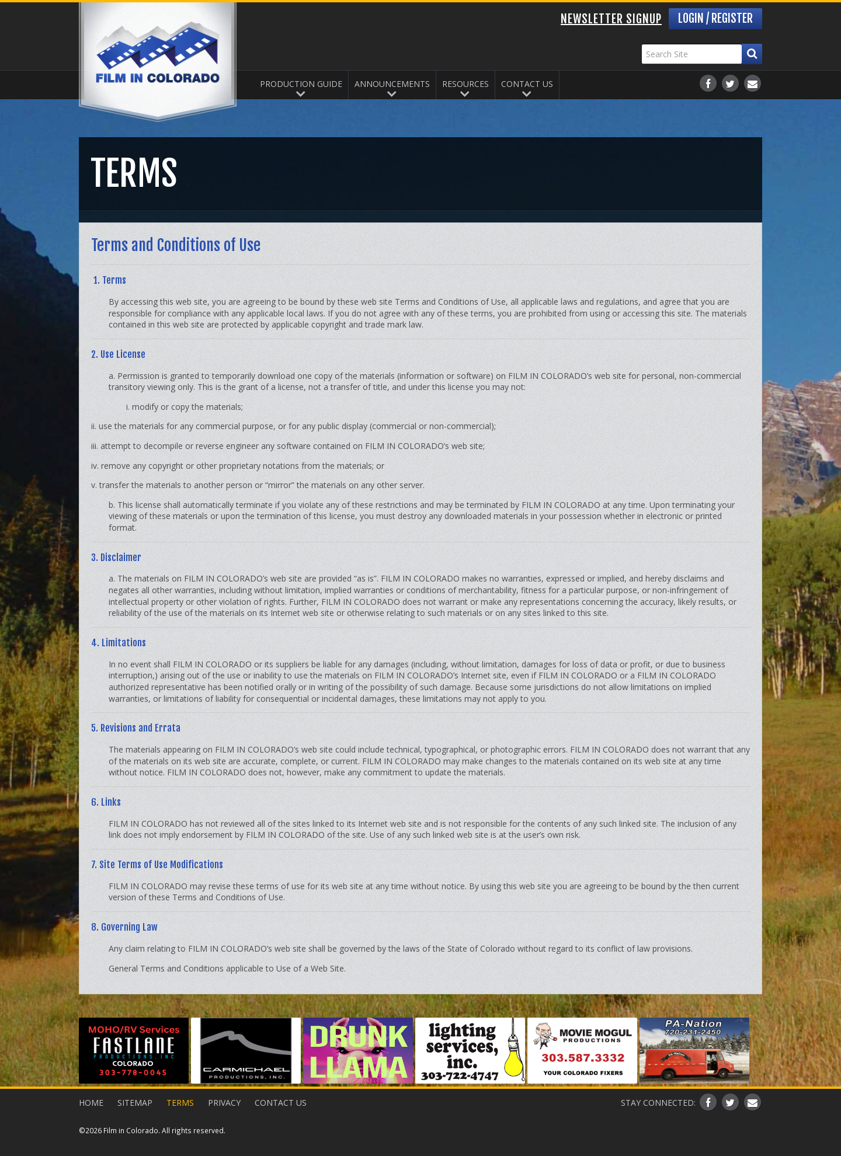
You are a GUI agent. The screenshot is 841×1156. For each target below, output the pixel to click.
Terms (180, 1102)
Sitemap (134, 1102)
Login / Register (715, 18)
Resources (465, 83)
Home (91, 1102)
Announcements (392, 83)
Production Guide (301, 83)
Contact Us (527, 83)
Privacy (224, 1102)
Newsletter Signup (611, 19)
